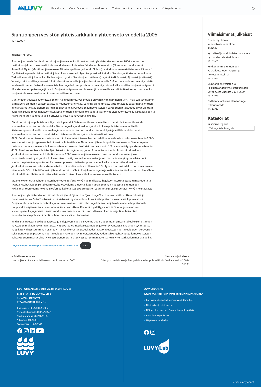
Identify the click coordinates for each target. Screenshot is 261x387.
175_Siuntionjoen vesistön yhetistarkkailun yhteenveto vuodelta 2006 (45, 245)
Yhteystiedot (170, 8)
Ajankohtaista (145, 8)
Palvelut (56, 8)
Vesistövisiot (77, 8)
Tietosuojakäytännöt (242, 382)
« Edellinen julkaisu (43, 258)
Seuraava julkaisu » (145, 260)
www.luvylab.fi (195, 293)
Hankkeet (98, 8)
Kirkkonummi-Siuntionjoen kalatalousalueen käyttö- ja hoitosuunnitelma (224, 70)
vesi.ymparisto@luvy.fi (28, 297)
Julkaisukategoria (218, 124)
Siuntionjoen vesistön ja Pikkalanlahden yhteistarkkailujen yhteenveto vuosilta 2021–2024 (228, 87)
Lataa (85, 245)
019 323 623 (23, 301)
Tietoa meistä (120, 8)
